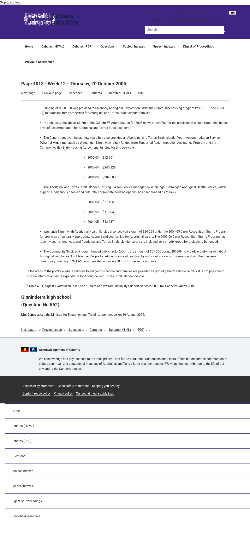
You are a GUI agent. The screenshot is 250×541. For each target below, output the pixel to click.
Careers (201, 20)
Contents (95, 93)
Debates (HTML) (52, 46)
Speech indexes (164, 46)
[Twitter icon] (215, 384)
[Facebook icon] (206, 384)
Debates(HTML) (120, 93)
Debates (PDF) (82, 46)
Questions (108, 46)
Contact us (217, 20)
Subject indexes (134, 46)
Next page (28, 93)
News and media (173, 12)
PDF (141, 93)
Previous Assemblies (39, 62)
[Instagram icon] (197, 384)
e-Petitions (153, 20)
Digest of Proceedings (198, 46)
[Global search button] (223, 29)
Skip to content (10, 2)
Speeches (75, 93)
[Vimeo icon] (224, 384)
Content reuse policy (36, 393)
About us (152, 12)
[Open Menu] (232, 13)
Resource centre (199, 12)
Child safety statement (73, 386)
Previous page (52, 93)
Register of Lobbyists (178, 20)
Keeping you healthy (106, 386)
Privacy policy (63, 393)
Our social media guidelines (95, 393)
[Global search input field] (184, 29)
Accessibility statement (38, 386)
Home (29, 46)
